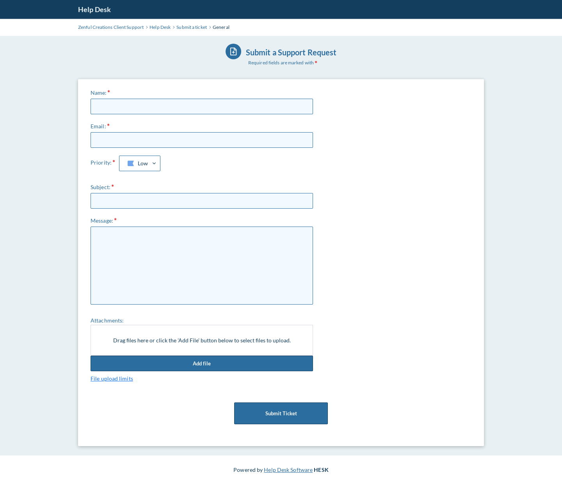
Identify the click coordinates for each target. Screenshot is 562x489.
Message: (102, 220)
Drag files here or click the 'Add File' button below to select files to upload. (202, 340)
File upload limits (112, 378)
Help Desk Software (288, 469)
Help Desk (94, 9)
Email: (98, 126)
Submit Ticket (281, 413)
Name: (99, 92)
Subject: (100, 187)
